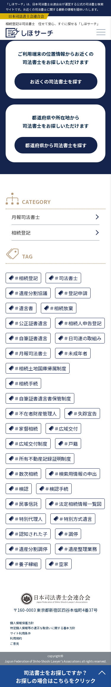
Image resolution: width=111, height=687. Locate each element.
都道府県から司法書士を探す (56, 145)
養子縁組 (28, 563)
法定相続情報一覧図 (80, 503)
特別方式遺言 (78, 518)
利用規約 (16, 638)
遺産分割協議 (33, 293)
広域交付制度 (33, 443)
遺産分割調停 (33, 548)
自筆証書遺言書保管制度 (45, 398)
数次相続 (28, 473)
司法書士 (68, 278)
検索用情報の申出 (78, 473)
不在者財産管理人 (38, 413)
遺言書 (26, 308)
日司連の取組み (85, 338)
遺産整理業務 (82, 548)
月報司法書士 (26, 216)
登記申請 (77, 293)
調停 (73, 533)
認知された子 (33, 533)
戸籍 (73, 443)
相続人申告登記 (85, 323)
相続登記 (21, 232)
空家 (63, 563)
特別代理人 (31, 518)
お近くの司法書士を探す (56, 81)
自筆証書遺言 (33, 338)
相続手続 (28, 383)
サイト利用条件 (20, 633)
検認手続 (58, 488)
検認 (23, 488)
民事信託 (28, 503)
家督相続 (28, 428)
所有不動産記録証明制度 (45, 458)
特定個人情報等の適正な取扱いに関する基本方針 (42, 628)
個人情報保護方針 (22, 623)
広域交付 (68, 428)
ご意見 (14, 643)
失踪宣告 (87, 413)
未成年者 (77, 353)
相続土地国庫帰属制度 (42, 368)
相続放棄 (63, 308)
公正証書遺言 (33, 323)
